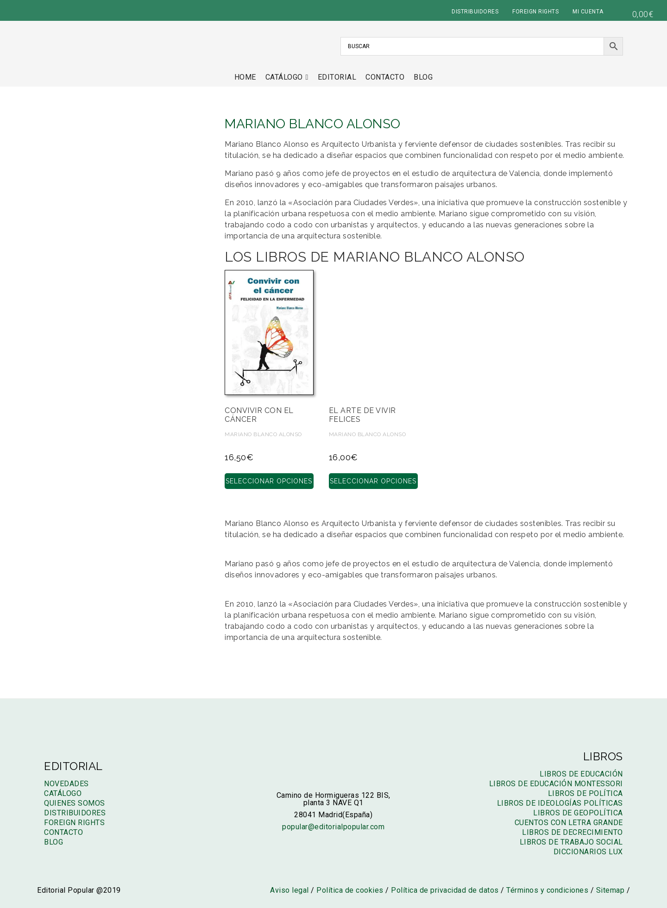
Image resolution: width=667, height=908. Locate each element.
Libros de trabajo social (571, 842)
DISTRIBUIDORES (475, 11)
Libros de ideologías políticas (560, 803)
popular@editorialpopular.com (333, 826)
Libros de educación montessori (556, 783)
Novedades (66, 783)
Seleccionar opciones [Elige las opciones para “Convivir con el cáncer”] (269, 480)
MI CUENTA (588, 11)
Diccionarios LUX (588, 851)
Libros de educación (581, 774)
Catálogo (286, 77)
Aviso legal (289, 890)
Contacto (384, 77)
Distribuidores (75, 812)
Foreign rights (74, 822)
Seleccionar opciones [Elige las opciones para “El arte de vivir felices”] (373, 480)
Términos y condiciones (547, 890)
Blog (423, 77)
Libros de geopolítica (578, 812)
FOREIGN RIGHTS (535, 11)
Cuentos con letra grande (569, 822)
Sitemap (610, 890)
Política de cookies (350, 890)
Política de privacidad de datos (445, 890)
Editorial (337, 77)
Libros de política (585, 793)
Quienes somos (74, 803)
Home (245, 77)
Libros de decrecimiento (572, 832)
